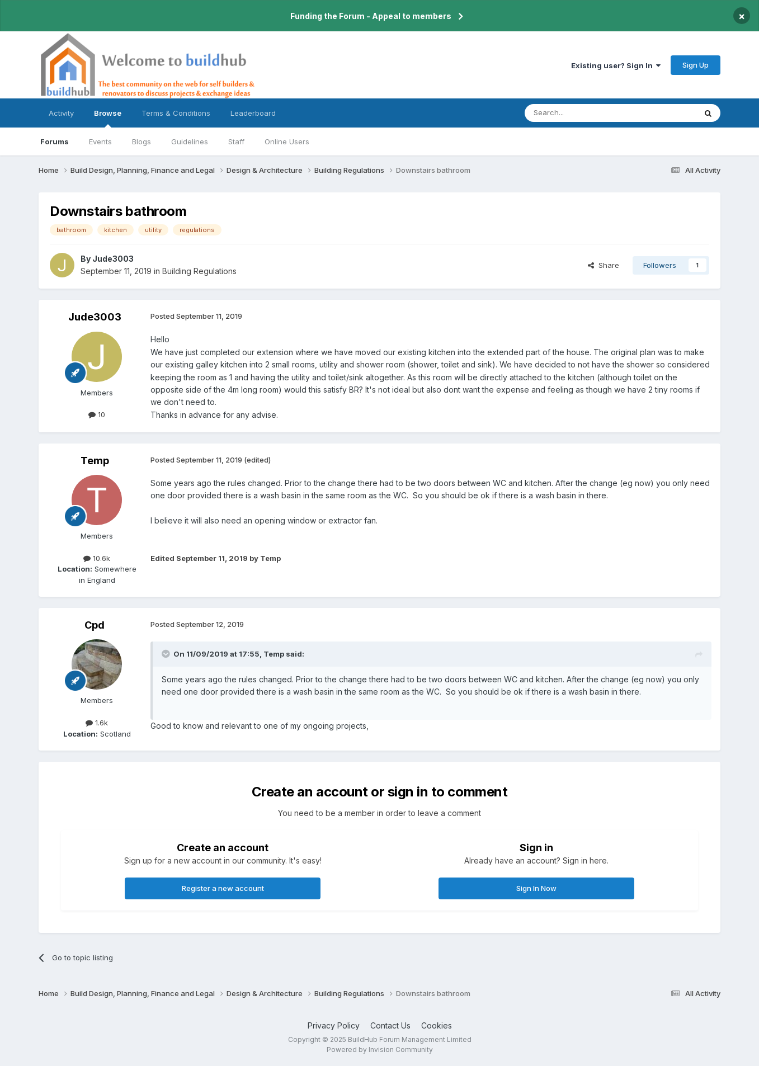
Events (100, 141)
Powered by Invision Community (380, 1049)
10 (96, 414)
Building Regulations (199, 271)
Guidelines (189, 141)
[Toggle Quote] (167, 653)
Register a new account (223, 888)
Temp (95, 460)
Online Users (287, 141)
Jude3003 (113, 258)
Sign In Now (536, 888)
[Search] (582, 113)
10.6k (96, 558)
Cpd (94, 625)
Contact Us (390, 1025)
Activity (61, 113)
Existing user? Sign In (616, 65)
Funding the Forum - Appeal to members (370, 16)
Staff (236, 141)
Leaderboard (253, 113)
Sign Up (695, 64)
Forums (54, 141)
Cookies (436, 1025)
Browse (107, 118)
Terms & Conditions (176, 113)
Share (603, 265)
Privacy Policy (334, 1025)
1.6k (97, 722)
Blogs (141, 141)
